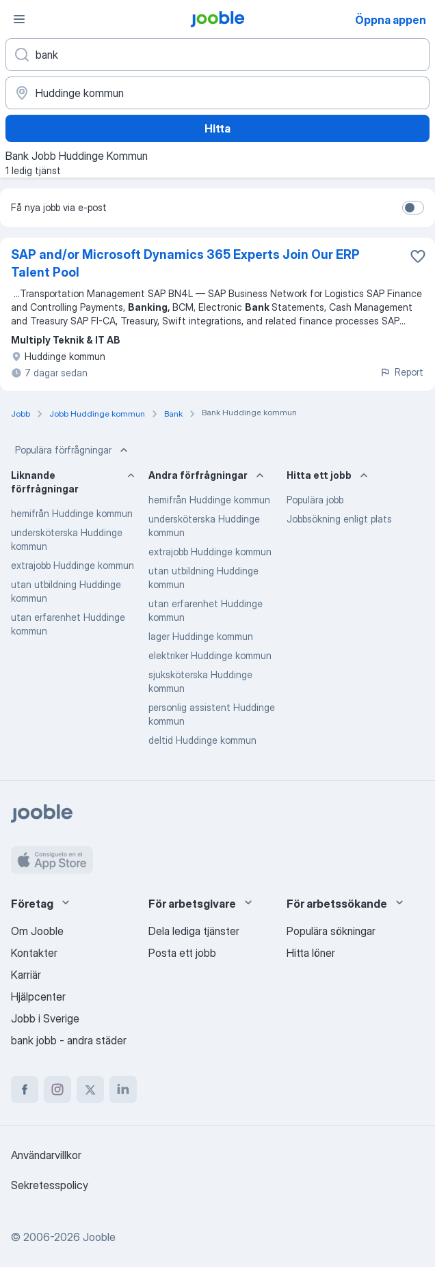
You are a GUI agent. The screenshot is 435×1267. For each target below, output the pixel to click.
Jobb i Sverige (45, 1018)
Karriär (26, 974)
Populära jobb (315, 499)
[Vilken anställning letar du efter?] (217, 54)
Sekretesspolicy (49, 1185)
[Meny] (19, 19)
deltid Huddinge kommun (202, 740)
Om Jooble (37, 931)
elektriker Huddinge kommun (210, 655)
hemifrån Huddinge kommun (72, 513)
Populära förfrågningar (73, 450)
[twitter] (90, 1089)
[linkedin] (123, 1089)
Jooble (99, 1237)
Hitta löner (311, 953)
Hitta (217, 128)
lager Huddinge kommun (200, 636)
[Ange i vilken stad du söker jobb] (217, 92)
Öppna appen (390, 20)
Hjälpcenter (38, 996)
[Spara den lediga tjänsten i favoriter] (418, 256)
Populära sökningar (331, 931)
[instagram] (57, 1089)
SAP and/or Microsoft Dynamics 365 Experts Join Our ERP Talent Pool (185, 263)
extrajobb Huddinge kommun (72, 565)
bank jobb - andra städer (69, 1040)
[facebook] (24, 1089)
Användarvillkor (46, 1155)
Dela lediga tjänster (193, 931)
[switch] (413, 207)
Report (401, 372)
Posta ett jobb (182, 953)
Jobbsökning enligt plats (339, 519)
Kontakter (34, 953)
